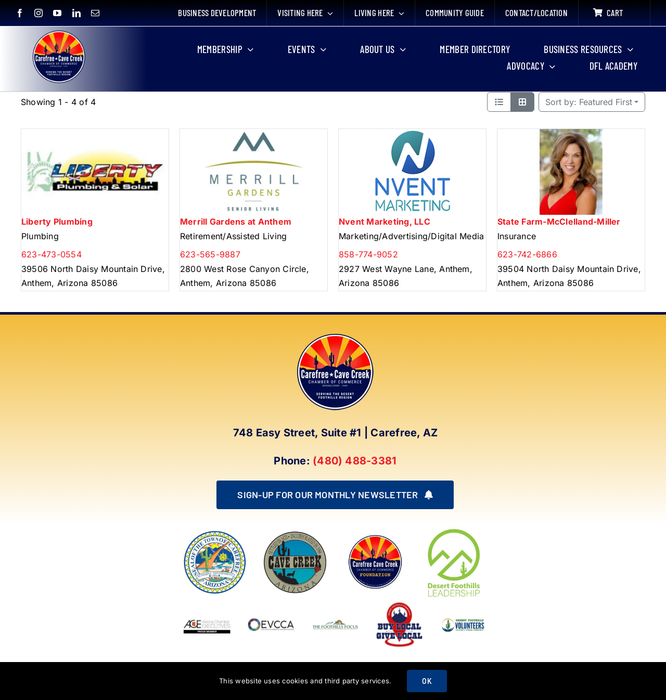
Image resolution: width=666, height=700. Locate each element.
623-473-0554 (51, 254)
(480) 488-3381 (354, 461)
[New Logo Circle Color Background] (58, 32)
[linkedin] (76, 13)
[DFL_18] (455, 529)
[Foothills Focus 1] (335, 622)
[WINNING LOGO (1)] (463, 617)
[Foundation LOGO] (375, 534)
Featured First (588, 102)
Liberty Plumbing (57, 221)
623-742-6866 (527, 254)
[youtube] (57, 13)
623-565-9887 (210, 254)
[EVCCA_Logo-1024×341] (271, 604)
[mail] (95, 13)
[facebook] (20, 13)
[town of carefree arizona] (215, 534)
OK (426, 681)
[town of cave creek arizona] (295, 534)
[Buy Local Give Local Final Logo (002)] (399, 604)
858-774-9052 (368, 254)
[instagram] (38, 13)
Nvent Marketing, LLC (384, 221)
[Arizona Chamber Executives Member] (207, 604)
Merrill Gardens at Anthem (235, 221)
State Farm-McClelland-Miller (559, 221)
